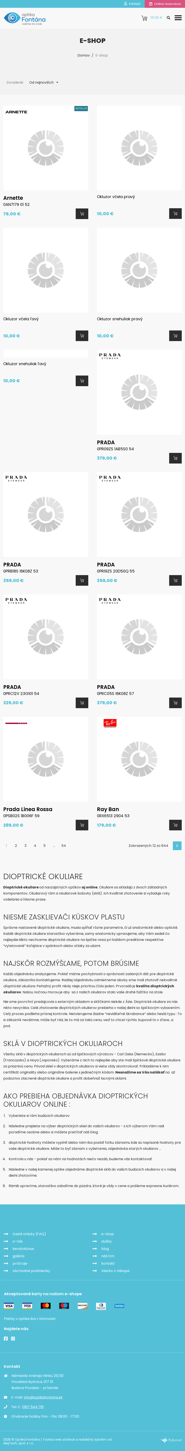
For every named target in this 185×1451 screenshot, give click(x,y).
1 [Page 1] (6, 845)
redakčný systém (92, 1439)
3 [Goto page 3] (25, 845)
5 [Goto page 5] (44, 845)
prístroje (20, 1263)
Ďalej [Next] (177, 845)
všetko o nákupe (115, 1270)
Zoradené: (15, 82)
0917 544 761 (33, 1406)
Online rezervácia (165, 4)
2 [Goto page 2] (16, 845)
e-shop (107, 1233)
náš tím (107, 1255)
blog (105, 1248)
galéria (18, 1255)
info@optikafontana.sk (43, 1396)
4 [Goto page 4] (35, 845)
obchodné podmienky (31, 1270)
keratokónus (23, 1248)
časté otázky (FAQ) (29, 1233)
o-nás (18, 1240)
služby (106, 1240)
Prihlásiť (132, 4)
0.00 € (152, 18)
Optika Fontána (28, 1218)
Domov (83, 55)
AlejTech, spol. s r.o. (18, 1442)
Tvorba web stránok (59, 1439)
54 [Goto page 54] (63, 845)
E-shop (101, 55)
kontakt (108, 1263)
